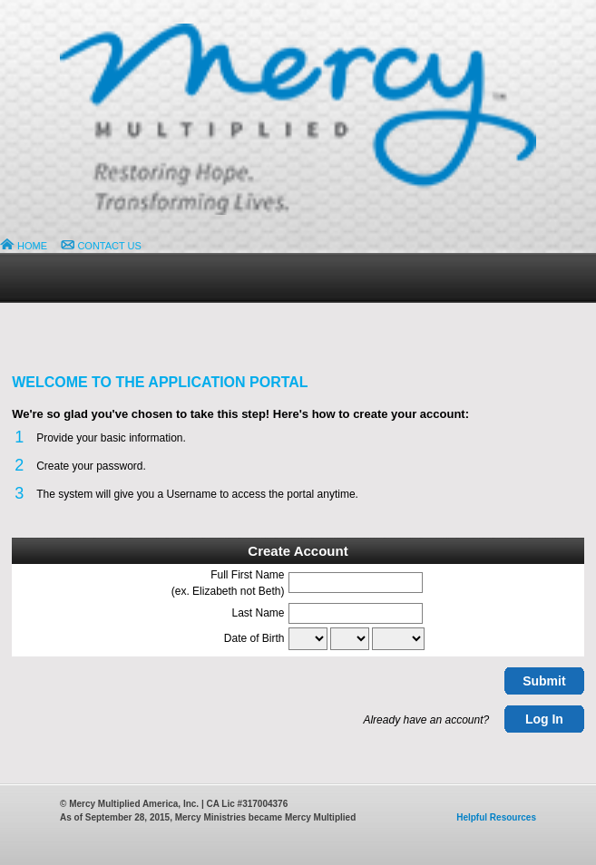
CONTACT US (101, 245)
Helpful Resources (496, 817)
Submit (544, 681)
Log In (544, 719)
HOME (23, 245)
